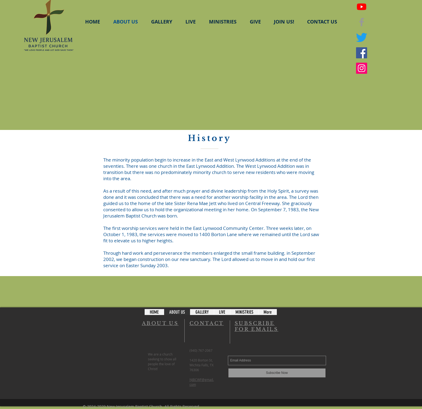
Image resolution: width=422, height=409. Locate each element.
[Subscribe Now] (277, 373)
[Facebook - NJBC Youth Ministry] (361, 52)
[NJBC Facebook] (361, 22)
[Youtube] (361, 6)
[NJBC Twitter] (361, 37)
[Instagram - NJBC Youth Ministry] (361, 68)
